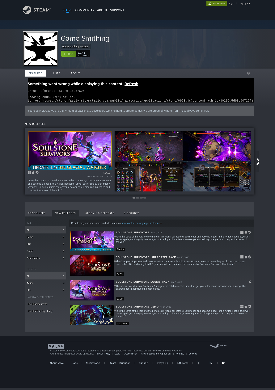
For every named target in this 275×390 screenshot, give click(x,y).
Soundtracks (45, 260)
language (243, 3)
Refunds (180, 356)
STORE (67, 10)
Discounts (132, 215)
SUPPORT (117, 10)
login (231, 3)
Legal (117, 356)
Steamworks (93, 365)
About (102, 10)
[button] (68, 53)
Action (45, 285)
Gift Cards (182, 365)
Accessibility (130, 356)
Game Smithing (85, 38)
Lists (56, 73)
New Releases (65, 215)
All (45, 232)
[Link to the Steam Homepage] (40, 13)
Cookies (192, 356)
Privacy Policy (103, 356)
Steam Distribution (119, 365)
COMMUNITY (84, 10)
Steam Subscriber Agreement (156, 356)
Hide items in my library (40, 313)
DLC (45, 246)
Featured (36, 73)
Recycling (162, 365)
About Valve (56, 365)
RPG (45, 292)
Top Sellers (37, 215)
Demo (45, 239)
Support (143, 365)
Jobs (75, 365)
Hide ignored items (37, 306)
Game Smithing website (76, 46)
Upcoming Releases (100, 215)
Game (45, 253)
